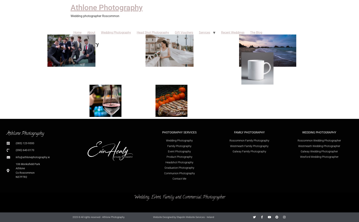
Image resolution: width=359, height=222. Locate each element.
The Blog (256, 32)
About (91, 32)
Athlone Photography (107, 7)
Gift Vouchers (184, 32)
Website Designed (163, 217)
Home (77, 32)
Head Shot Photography (153, 32)
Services (204, 32)
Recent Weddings (232, 32)
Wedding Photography (116, 32)
